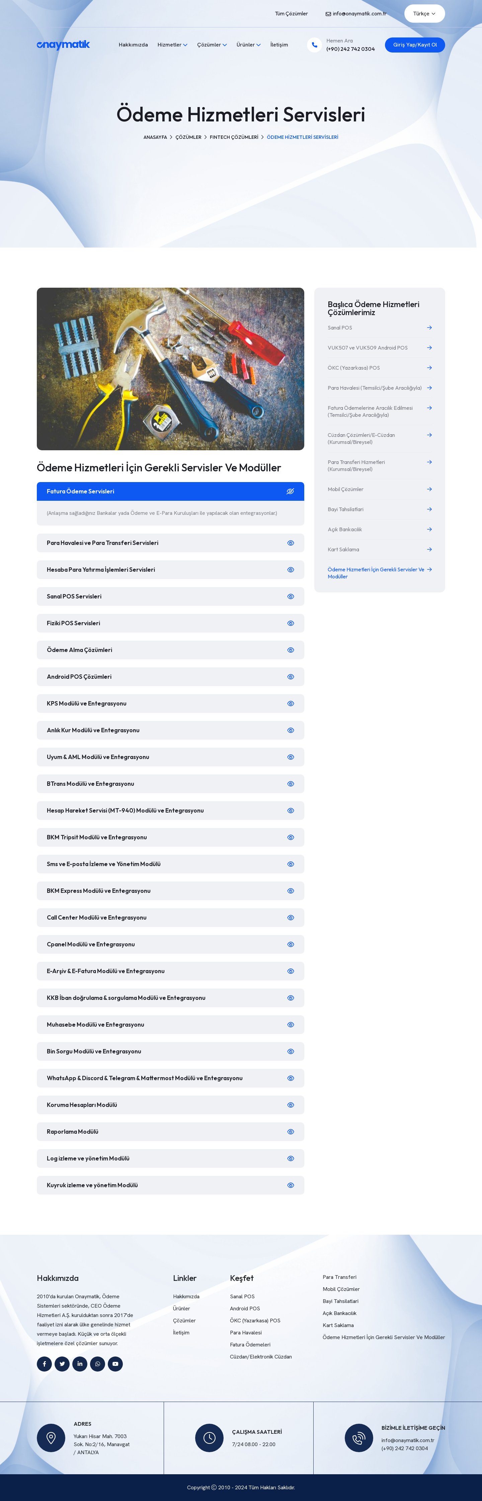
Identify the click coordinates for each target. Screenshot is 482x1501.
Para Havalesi (246, 1332)
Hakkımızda (133, 44)
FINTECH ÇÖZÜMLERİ (234, 137)
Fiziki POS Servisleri (74, 623)
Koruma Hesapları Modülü (84, 1105)
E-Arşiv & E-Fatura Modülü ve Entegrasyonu (108, 971)
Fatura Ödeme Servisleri (82, 491)
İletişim (279, 44)
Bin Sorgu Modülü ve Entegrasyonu (95, 1051)
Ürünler (246, 44)
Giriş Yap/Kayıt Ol (415, 44)
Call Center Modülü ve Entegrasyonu (99, 917)
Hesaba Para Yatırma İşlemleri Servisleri (104, 569)
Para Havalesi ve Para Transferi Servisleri (106, 543)
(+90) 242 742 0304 (350, 48)
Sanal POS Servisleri (75, 596)
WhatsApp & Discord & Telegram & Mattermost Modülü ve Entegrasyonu (149, 1078)
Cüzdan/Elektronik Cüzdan (261, 1356)
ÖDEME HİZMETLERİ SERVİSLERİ (302, 137)
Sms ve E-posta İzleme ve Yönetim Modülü (106, 864)
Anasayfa (155, 137)
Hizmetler (170, 44)
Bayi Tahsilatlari (340, 1301)
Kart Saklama (338, 1325)
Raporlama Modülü (74, 1131)
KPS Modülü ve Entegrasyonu (88, 703)
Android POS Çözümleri (80, 676)
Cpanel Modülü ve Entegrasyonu (92, 944)
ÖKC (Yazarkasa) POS (255, 1320)
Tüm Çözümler (291, 13)
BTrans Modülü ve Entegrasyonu (92, 783)
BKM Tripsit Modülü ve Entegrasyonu (98, 837)
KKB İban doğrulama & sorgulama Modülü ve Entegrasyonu (130, 998)
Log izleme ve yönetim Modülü (89, 1158)
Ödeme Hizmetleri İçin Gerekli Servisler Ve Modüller (384, 1337)
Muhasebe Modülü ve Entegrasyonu (97, 1024)
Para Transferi (339, 1277)
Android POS (245, 1308)
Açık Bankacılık (339, 1313)
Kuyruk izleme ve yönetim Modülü (94, 1185)
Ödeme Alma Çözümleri (81, 650)
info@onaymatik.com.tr (360, 13)
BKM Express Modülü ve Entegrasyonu (100, 891)
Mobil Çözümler (341, 1289)
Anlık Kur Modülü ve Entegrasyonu (95, 730)
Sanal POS (242, 1296)
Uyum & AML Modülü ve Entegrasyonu (100, 757)
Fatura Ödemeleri (250, 1344)
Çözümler (209, 44)
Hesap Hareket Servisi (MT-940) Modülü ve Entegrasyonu (128, 810)
